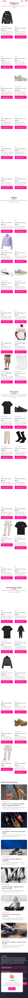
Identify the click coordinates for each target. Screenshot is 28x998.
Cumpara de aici (7, 37)
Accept (11, 988)
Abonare (23, 983)
